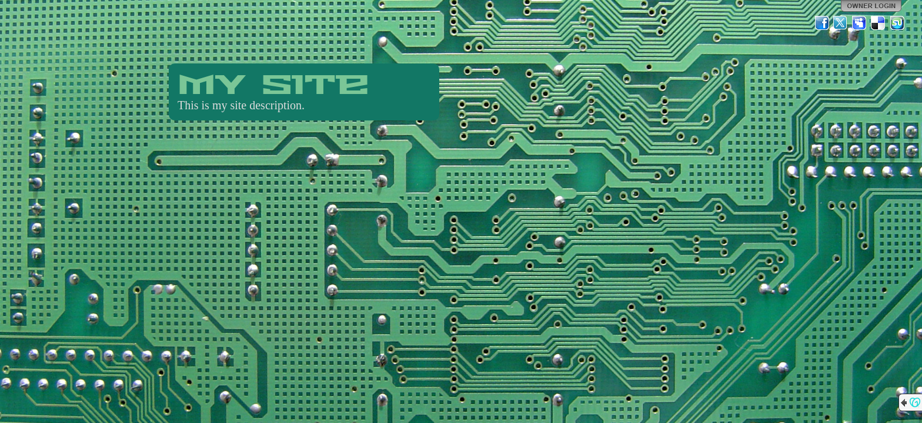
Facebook (822, 23)
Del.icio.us (878, 23)
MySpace (859, 23)
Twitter (841, 23)
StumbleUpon (897, 23)
